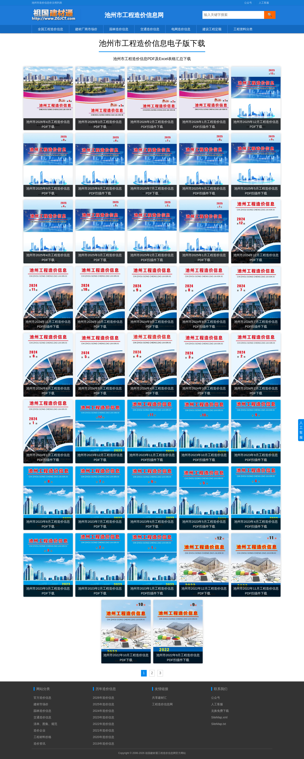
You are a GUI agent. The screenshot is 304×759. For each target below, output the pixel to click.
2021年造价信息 (103, 730)
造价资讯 (39, 743)
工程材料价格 (42, 737)
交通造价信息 (149, 29)
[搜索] (270, 15)
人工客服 (264, 2)
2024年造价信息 (103, 710)
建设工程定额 (211, 29)
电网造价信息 (180, 29)
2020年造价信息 (103, 737)
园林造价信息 (118, 29)
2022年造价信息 (103, 724)
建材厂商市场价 (86, 29)
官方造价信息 (42, 697)
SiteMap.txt (218, 724)
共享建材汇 (159, 697)
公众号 (248, 2)
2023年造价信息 (103, 717)
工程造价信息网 (162, 704)
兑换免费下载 (220, 710)
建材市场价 (41, 704)
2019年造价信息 (103, 743)
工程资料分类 (242, 29)
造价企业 (39, 730)
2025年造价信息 (103, 704)
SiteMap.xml (219, 717)
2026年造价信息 (103, 697)
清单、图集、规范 (45, 724)
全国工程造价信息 (50, 29)
